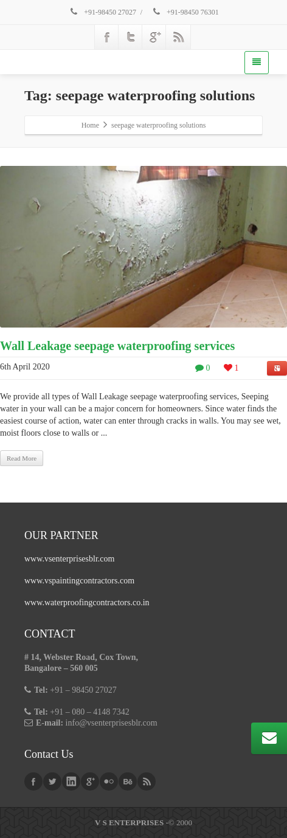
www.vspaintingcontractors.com (79, 580)
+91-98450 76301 (185, 12)
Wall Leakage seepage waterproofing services (117, 345)
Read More (21, 458)
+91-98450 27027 (102, 12)
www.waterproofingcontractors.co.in (87, 602)
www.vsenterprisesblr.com (69, 558)
